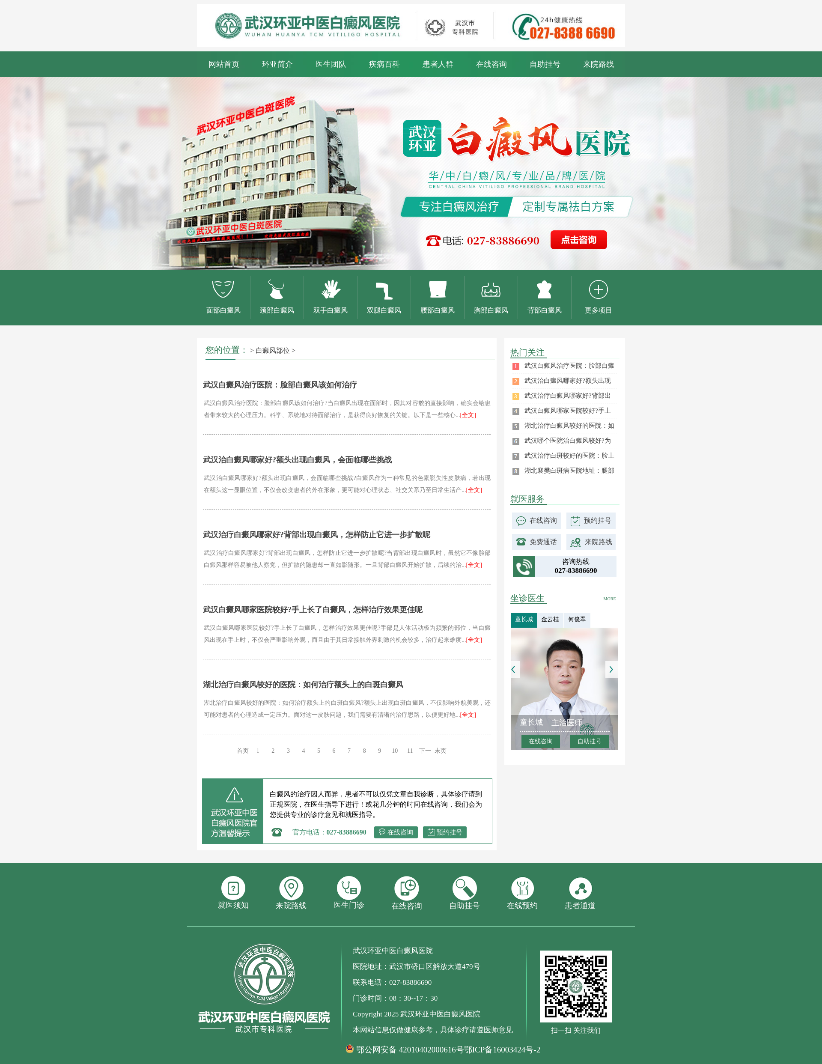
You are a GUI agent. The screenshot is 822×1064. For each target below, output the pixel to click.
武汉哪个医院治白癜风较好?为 (567, 440)
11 (410, 751)
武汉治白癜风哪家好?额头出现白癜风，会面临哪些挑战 (297, 460)
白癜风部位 (273, 350)
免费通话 (543, 541)
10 (395, 751)
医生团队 (331, 64)
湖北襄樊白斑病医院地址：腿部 (569, 470)
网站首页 (223, 64)
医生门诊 (349, 892)
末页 (441, 751)
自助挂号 (545, 64)
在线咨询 (491, 64)
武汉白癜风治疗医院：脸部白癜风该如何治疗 (280, 385)
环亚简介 (277, 64)
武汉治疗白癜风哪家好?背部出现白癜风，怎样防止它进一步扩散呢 (316, 535)
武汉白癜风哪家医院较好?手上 (567, 410)
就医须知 (233, 892)
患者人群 (438, 64)
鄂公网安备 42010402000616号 (410, 1050)
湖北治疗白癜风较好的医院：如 (569, 425)
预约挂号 (449, 832)
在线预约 (522, 893)
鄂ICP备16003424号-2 (502, 1049)
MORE (610, 598)
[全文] (468, 415)
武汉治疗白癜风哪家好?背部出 (567, 395)
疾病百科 (384, 64)
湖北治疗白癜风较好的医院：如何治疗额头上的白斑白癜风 (303, 684)
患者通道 (580, 893)
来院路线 (598, 64)
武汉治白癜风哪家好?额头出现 (567, 380)
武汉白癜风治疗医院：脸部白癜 (569, 365)
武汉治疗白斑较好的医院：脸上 (569, 455)
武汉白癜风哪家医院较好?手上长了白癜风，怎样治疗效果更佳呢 (313, 609)
